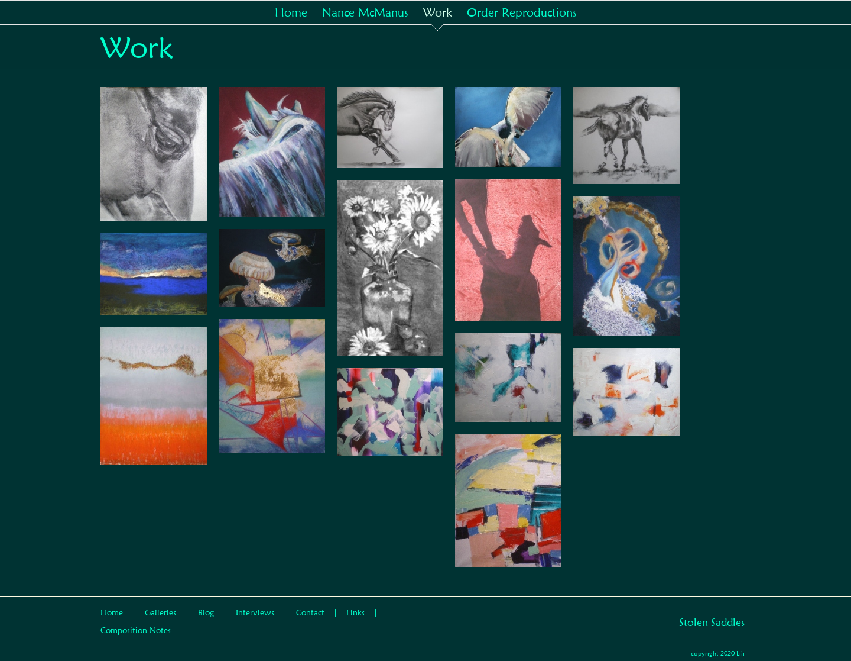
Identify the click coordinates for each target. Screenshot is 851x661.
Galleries (160, 612)
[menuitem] (298, 12)
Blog (206, 612)
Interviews (255, 612)
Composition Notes (135, 630)
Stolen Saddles (712, 622)
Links (355, 612)
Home (111, 612)
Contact (310, 612)
